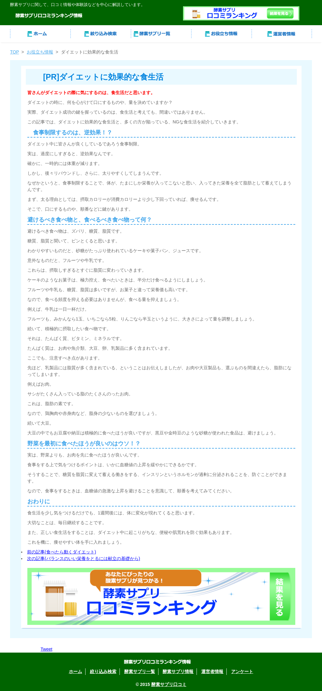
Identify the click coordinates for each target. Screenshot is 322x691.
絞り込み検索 (100, 33)
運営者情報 (282, 33)
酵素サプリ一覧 (161, 33)
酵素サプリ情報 (221, 33)
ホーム (40, 33)
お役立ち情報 (40, 51)
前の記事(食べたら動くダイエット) (61, 551)
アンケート (242, 671)
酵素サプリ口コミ (168, 684)
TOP (14, 51)
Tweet (46, 649)
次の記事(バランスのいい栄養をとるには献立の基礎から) (83, 558)
